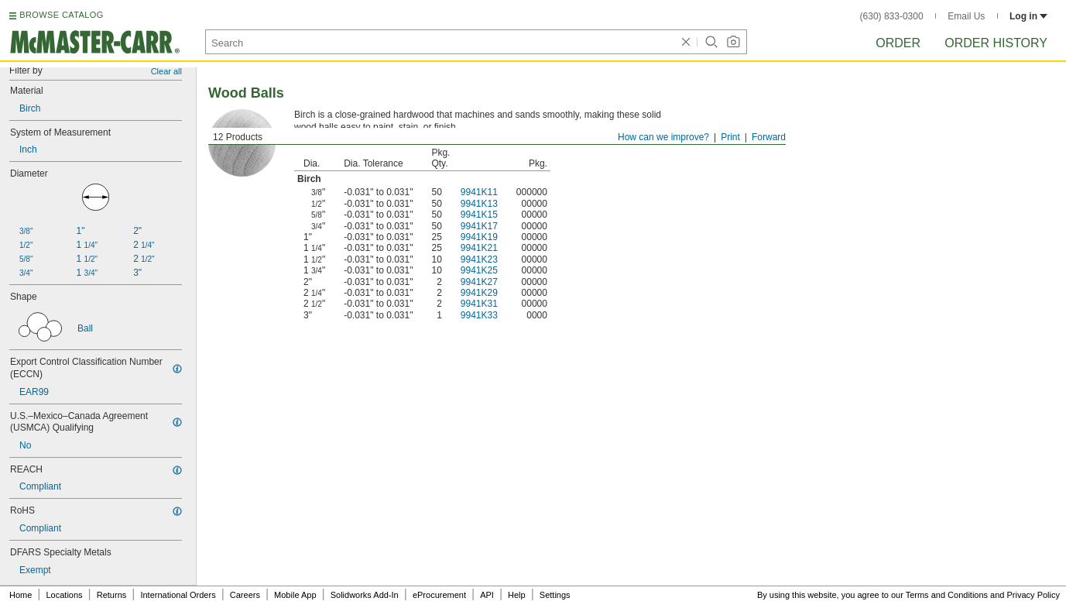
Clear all (166, 71)
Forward (769, 137)
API (487, 595)
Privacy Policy (1033, 595)
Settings (555, 595)
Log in (1028, 16)
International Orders (177, 595)
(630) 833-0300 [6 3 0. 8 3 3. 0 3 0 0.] (892, 16)
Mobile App (295, 595)
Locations (64, 595)
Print (730, 137)
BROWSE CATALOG (61, 14)
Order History (995, 43)
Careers (245, 595)
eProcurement (439, 595)
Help (517, 595)
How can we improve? (663, 137)
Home (20, 595)
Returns (112, 595)
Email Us (966, 16)
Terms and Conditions (947, 595)
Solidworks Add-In (365, 595)
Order (898, 43)
